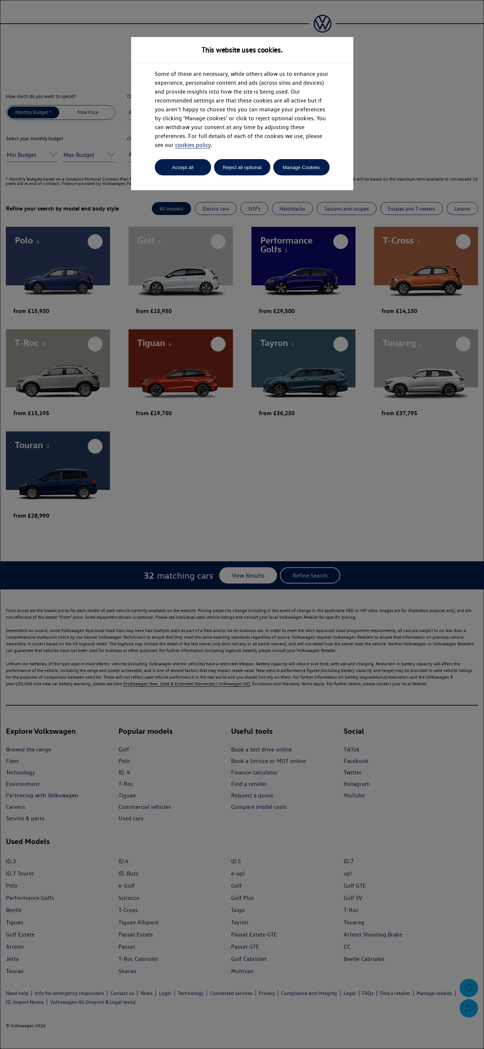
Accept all (183, 167)
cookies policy (193, 144)
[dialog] (242, 524)
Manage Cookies (301, 167)
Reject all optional (242, 167)
